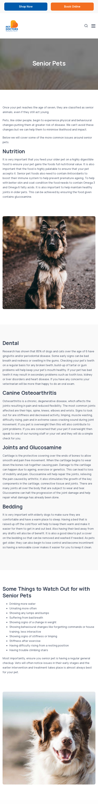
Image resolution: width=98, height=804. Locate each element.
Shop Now (25, 6)
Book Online (72, 6)
